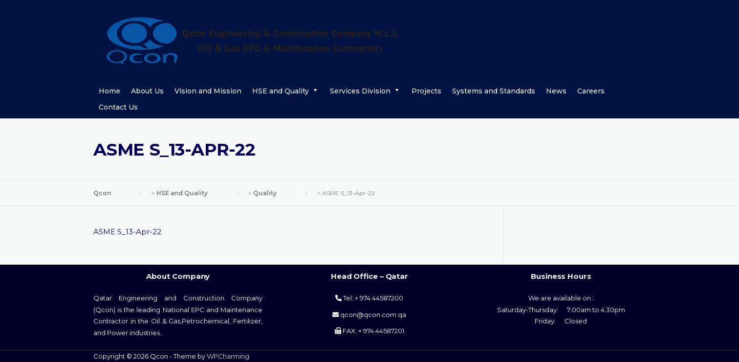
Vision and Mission (207, 91)
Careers (591, 91)
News (556, 91)
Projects (426, 91)
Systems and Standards (493, 91)
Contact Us (118, 107)
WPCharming (228, 356)
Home (109, 91)
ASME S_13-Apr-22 (127, 231)
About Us (147, 91)
